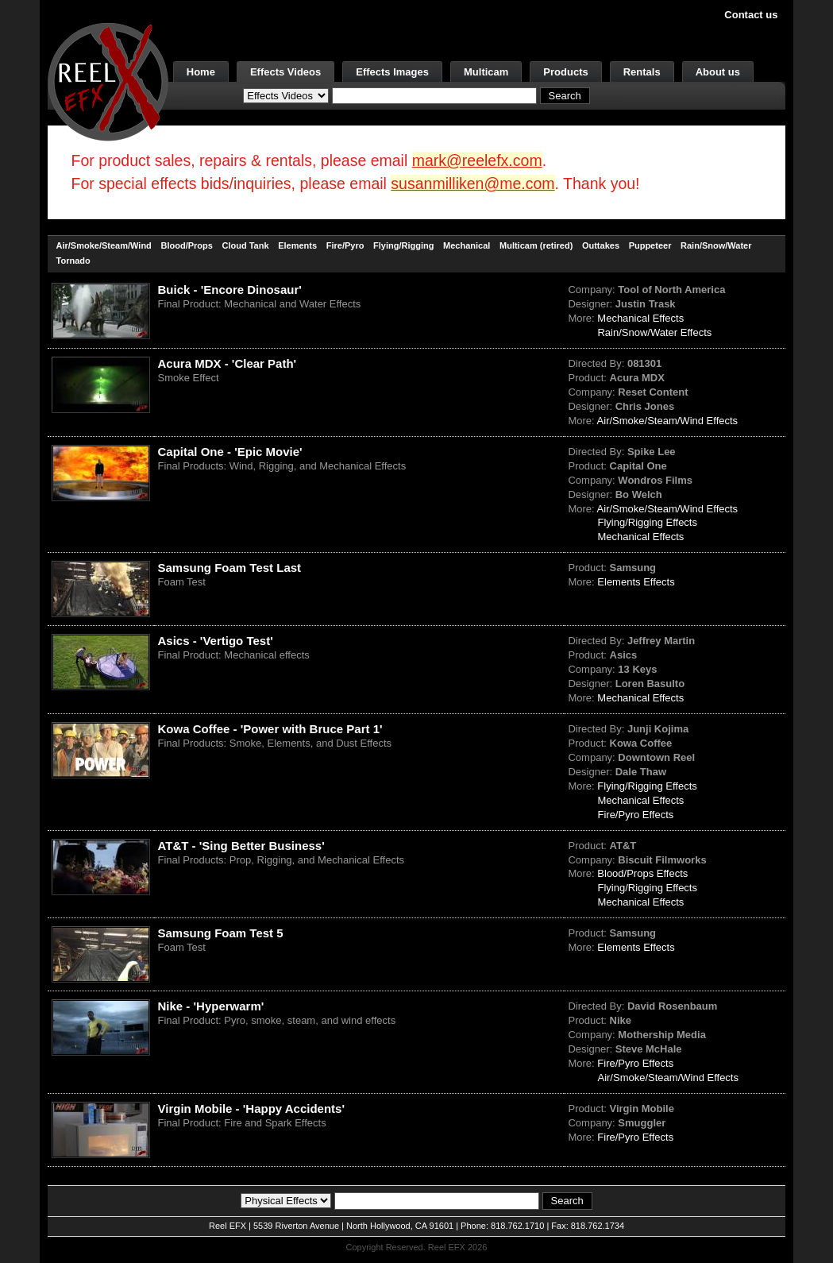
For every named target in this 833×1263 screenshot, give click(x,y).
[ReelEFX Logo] (108, 81)
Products (565, 72)
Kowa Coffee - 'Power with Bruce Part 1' (270, 729)
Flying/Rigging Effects (647, 522)
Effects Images (392, 72)
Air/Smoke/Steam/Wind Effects (668, 421)
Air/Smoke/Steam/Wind (104, 245)
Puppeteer (650, 245)
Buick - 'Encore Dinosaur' (230, 289)
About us (718, 72)
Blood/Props (186, 245)
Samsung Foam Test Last (230, 567)
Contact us (750, 15)
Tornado (73, 260)
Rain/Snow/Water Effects (654, 332)
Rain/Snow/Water (716, 245)
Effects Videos (285, 72)
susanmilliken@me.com (472, 183)
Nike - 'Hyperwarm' (211, 1006)
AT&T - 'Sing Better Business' (241, 845)
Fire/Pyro (345, 245)
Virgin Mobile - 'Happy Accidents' (251, 1108)
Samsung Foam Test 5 (220, 933)
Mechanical (466, 245)
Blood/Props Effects (642, 873)
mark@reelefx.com (477, 160)
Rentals (642, 72)
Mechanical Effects (640, 318)
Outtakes (600, 245)
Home (201, 72)
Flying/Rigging (403, 245)
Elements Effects (635, 582)
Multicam (486, 72)
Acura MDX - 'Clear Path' (227, 363)
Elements (297, 245)
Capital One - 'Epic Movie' (230, 451)
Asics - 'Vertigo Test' (215, 640)
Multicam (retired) (536, 245)
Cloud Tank (245, 245)
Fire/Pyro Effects (635, 815)
